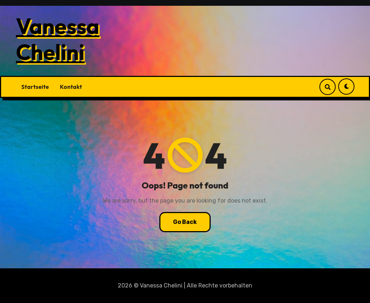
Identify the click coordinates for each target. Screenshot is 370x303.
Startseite (35, 86)
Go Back (185, 221)
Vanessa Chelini (57, 39)
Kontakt (71, 86)
